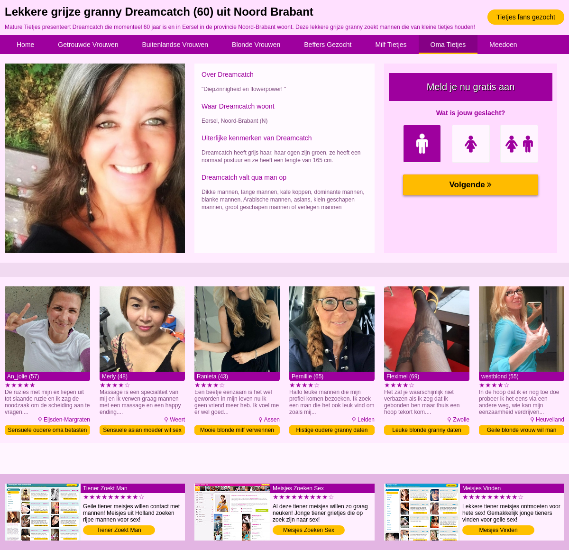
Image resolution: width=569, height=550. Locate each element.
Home (25, 44)
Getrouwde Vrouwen (88, 44)
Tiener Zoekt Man (119, 530)
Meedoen (503, 44)
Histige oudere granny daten (332, 430)
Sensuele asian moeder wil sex (142, 430)
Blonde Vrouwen (256, 44)
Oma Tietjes (448, 44)
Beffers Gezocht (327, 44)
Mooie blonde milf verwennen (237, 430)
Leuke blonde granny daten (426, 430)
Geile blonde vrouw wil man (522, 430)
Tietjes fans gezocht (525, 17)
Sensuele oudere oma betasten (47, 430)
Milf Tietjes (390, 44)
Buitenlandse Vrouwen (175, 44)
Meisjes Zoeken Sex (308, 530)
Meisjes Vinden (498, 530)
